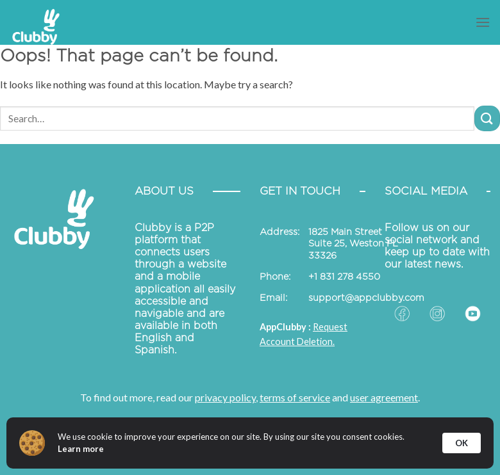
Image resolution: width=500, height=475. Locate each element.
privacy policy (225, 397)
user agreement (384, 397)
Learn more (81, 449)
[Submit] (487, 118)
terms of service (295, 397)
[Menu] (482, 22)
